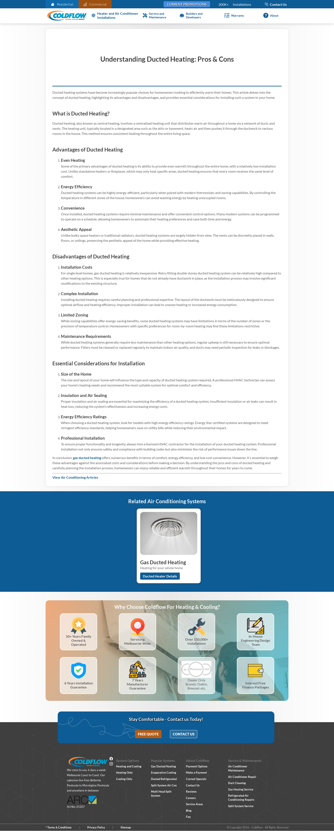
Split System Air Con (164, 785)
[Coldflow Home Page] (67, 16)
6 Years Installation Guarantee (78, 685)
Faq (188, 816)
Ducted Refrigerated (164, 779)
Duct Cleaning (237, 783)
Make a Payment (196, 772)
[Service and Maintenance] (159, 15)
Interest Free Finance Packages (255, 685)
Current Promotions (187, 4)
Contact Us (183, 734)
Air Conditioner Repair (242, 777)
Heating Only (124, 772)
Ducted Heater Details (160, 576)
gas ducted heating (87, 458)
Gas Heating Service (240, 789)
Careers (191, 798)
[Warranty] (233, 15)
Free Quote (148, 734)
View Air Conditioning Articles (75, 477)
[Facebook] (111, 759)
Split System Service (240, 806)
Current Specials (196, 779)
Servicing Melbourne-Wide (137, 641)
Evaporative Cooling (163, 772)
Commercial (95, 4)
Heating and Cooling (128, 766)
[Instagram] (111, 764)
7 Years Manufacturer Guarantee (137, 684)
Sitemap (126, 827)
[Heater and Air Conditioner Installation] (115, 15)
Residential (62, 4)
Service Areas (194, 804)
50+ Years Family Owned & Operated (78, 640)
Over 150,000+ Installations (196, 641)
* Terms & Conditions (59, 827)
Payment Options (196, 766)
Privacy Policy (96, 827)
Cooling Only (124, 779)
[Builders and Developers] (196, 15)
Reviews (191, 791)
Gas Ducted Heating (163, 766)
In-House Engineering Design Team (255, 640)
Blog (188, 810)
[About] (270, 15)
